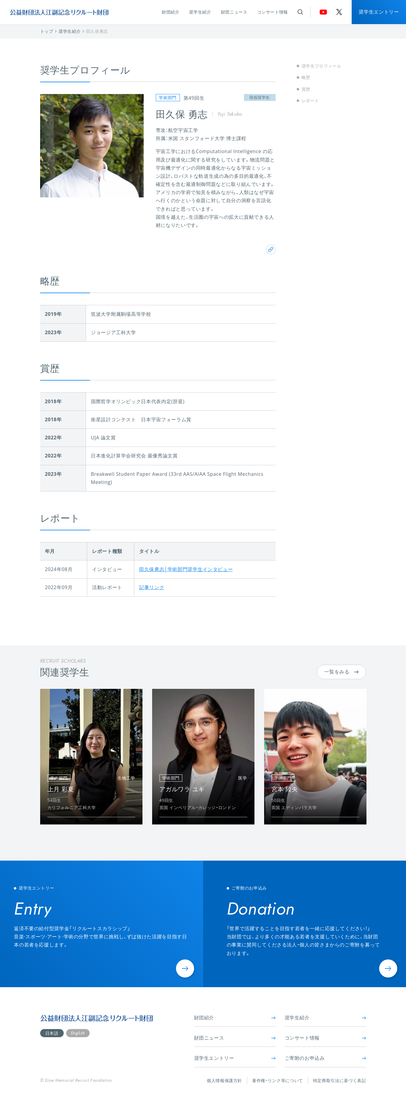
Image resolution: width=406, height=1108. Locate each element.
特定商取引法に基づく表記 (339, 1080)
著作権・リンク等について (277, 1080)
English (78, 1033)
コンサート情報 (272, 12)
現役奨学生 (259, 97)
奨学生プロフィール (321, 66)
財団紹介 (171, 12)
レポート (310, 100)
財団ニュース (234, 12)
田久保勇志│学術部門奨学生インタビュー (186, 569)
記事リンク (151, 587)
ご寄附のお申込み (325, 1058)
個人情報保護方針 (224, 1080)
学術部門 (168, 97)
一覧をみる (341, 671)
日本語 (52, 1033)
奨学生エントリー (379, 11)
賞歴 (306, 89)
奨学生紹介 (200, 12)
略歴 (306, 77)
